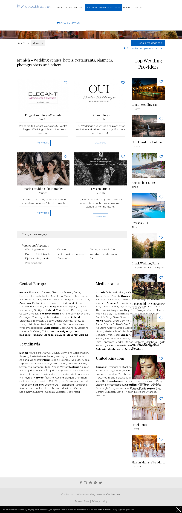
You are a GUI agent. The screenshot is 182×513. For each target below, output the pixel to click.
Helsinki (63, 359)
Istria (128, 292)
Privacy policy (99, 501)
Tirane (135, 348)
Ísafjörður (51, 370)
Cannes (46, 292)
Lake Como (138, 307)
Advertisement (74, 7)
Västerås (60, 391)
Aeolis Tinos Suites (144, 183)
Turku (48, 366)
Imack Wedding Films (145, 263)
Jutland (71, 356)
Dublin (66, 310)
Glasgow (113, 388)
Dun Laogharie (79, 310)
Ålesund (49, 377)
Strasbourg (64, 299)
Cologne (56, 303)
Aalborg (36, 352)
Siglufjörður (63, 374)
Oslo (51, 381)
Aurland (59, 377)
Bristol (99, 370)
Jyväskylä (74, 359)
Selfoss (36, 374)
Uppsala (50, 391)
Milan (99, 313)
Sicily (109, 317)
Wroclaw (24, 327)
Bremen (44, 303)
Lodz (22, 324)
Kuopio (85, 359)
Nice (32, 299)
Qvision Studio (100, 189)
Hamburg (50, 306)
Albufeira (101, 327)
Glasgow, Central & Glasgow (148, 267)
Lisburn (100, 384)
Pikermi (136, 108)
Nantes (23, 299)
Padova (136, 466)
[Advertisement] (74, 409)
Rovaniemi (73, 363)
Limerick (34, 313)
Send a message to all (148, 42)
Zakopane (36, 327)
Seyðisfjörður (48, 374)
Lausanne (83, 327)
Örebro (78, 388)
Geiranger (32, 381)
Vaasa (55, 366)
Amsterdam (69, 313)
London (112, 374)
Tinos (135, 186)
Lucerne (24, 331)
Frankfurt (38, 306)
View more (43, 143)
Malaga (129, 341)
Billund (55, 352)
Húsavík (40, 370)
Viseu (116, 334)
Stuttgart (39, 310)
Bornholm (66, 352)
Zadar (107, 295)
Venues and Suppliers (35, 245)
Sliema (108, 324)
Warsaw (79, 324)
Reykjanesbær (80, 370)
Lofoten (43, 381)
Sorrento (125, 317)
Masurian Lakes (43, 324)
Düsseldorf (25, 306)
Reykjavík (25, 374)
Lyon (60, 295)
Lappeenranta (27, 363)
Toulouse (77, 299)
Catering (62, 249)
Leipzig (72, 306)
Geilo (22, 381)
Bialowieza (25, 320)
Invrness (124, 388)
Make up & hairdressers (70, 253)
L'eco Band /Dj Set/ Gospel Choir (148, 304)
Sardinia (100, 317)
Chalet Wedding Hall (145, 105)
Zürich (45, 331)
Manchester (125, 374)
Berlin (35, 303)
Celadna (136, 146)
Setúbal (100, 334)
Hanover (62, 306)
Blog (60, 7)
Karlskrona (81, 384)
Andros (121, 303)
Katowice (78, 320)
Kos (98, 306)
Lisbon (99, 331)
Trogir (99, 295)
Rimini (121, 313)
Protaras (100, 303)
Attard (107, 320)
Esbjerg (23, 356)
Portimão (120, 331)
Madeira (109, 331)
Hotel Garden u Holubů (147, 142)
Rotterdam (53, 317)
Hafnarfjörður (27, 370)
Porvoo (62, 363)
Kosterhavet (26, 388)
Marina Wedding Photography (43, 189)
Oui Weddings (101, 115)
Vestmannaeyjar (80, 374)
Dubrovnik (112, 292)
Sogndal (60, 381)
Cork (58, 310)
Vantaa (64, 366)
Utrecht (65, 317)
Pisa (114, 313)
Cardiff (99, 391)
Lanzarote (108, 341)
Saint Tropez (49, 299)
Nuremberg (26, 310)
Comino (124, 320)
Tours (86, 299)
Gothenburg (51, 384)
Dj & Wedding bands (37, 258)
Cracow (49, 320)
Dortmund (68, 303)
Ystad (76, 391)
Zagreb (115, 295)
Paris (38, 299)
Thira (134, 227)
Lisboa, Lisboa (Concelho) (146, 388)
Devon (118, 370)
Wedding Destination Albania (148, 344)
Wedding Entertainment (104, 253)
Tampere (38, 366)
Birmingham (114, 366)
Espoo (54, 359)
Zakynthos (117, 310)
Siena (116, 317)
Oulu (54, 363)
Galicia (125, 338)
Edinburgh (102, 388)
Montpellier (81, 295)
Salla (83, 363)
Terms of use (82, 501)
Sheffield (116, 377)
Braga (120, 327)
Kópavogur (64, 370)
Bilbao (99, 338)
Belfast (128, 381)
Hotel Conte (139, 425)
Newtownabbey (114, 384)
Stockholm (25, 391)
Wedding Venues (35, 249)
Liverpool (101, 374)
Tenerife (100, 345)
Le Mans (51, 295)
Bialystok (38, 320)
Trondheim (25, 384)
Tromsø (83, 381)
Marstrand (67, 388)
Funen (50, 356)
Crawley (108, 370)
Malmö (56, 388)
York (98, 381)
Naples (107, 313)
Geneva (71, 327)
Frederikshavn (37, 356)
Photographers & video (103, 249)
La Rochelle (38, 295)
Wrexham (101, 395)
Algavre (111, 327)
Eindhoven (83, 313)
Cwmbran (110, 391)
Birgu (116, 320)
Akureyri (84, 366)
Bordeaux (35, 292)
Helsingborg (67, 384)
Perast (135, 428)
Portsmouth (103, 377)
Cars (92, 258)
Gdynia (68, 320)
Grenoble (24, 295)
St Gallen (35, 331)
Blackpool (128, 366)
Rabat (99, 324)
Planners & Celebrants (37, 253)
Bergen (69, 377)
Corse (76, 292)
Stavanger (72, 381)
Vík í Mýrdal (25, 377)
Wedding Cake (33, 262)
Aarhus (46, 352)
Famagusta (102, 299)
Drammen (81, 377)
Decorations (64, 258)
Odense (34, 359)
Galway (23, 313)
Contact (138, 7)
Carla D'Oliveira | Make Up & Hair (148, 384)
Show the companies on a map (143, 48)
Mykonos (124, 306)
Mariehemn (43, 363)
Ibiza (98, 341)
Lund (48, 388)
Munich (38, 43)
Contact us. (113, 494)
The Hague (39, 317)
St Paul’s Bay (120, 324)
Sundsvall (38, 391)
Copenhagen (80, 352)
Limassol (125, 299)
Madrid (119, 341)
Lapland (39, 388)
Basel (63, 327)
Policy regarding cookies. (123, 509)
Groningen (25, 317)
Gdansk (59, 320)
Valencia (111, 345)
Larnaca (114, 299)
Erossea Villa (140, 223)
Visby (69, 391)
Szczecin (68, 324)
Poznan (57, 324)
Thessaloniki (103, 310)
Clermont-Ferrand (62, 292)
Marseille (69, 295)
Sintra (109, 334)
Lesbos (105, 306)
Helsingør (60, 356)
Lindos (114, 306)
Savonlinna (25, 366)
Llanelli (120, 391)
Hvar (121, 292)
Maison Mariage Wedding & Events (148, 462)
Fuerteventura (112, 338)
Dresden (80, 303)
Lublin (29, 324)
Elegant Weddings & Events (43, 115)
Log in (126, 7)
